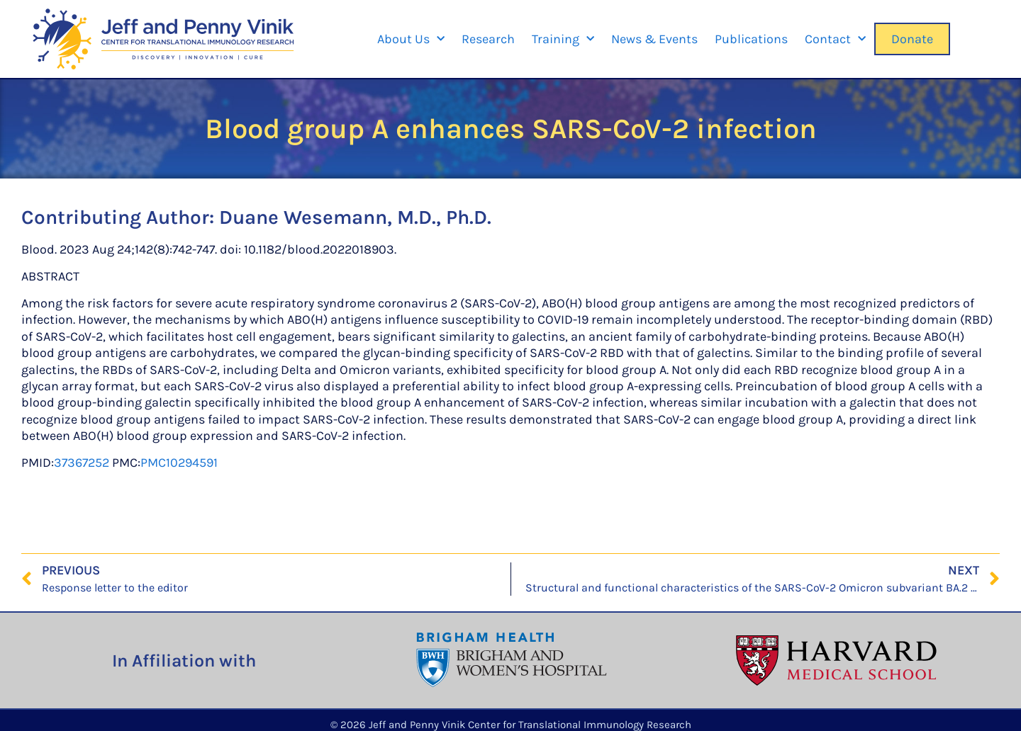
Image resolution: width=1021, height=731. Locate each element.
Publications (751, 39)
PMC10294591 (179, 462)
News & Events (654, 39)
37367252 (81, 462)
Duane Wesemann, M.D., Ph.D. (355, 217)
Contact (835, 39)
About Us (411, 39)
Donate (912, 39)
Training (563, 39)
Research (488, 39)
